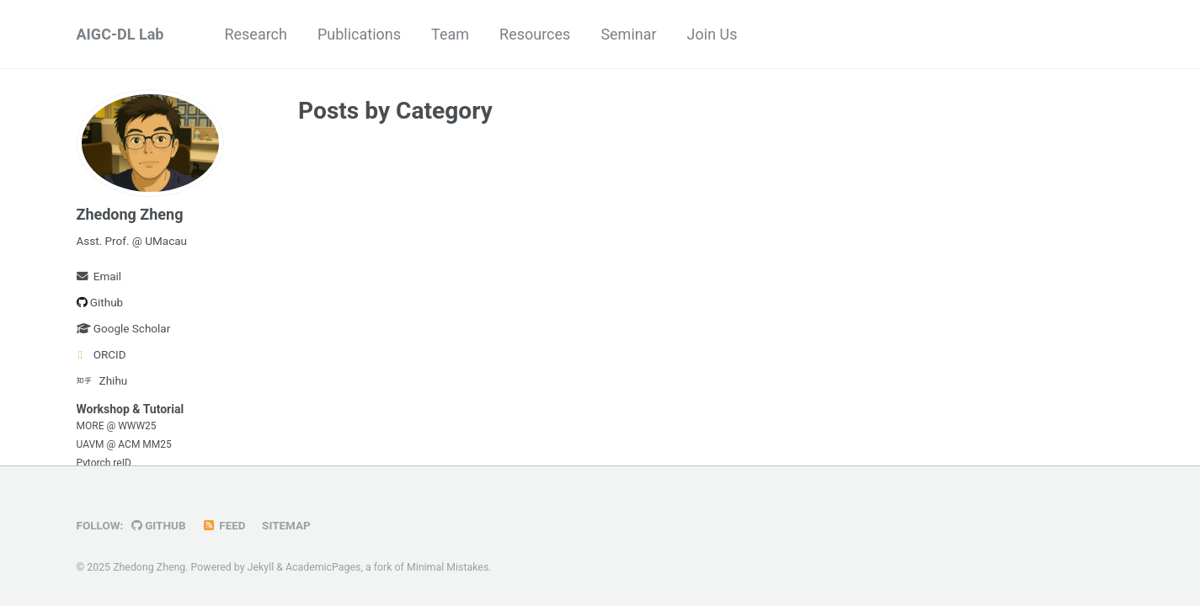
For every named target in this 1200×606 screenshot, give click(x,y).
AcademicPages (322, 567)
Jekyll (261, 567)
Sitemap (286, 525)
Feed (224, 525)
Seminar (628, 34)
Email (99, 276)
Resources (534, 34)
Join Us (712, 34)
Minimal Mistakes (447, 567)
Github (100, 302)
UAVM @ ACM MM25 (124, 444)
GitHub (158, 525)
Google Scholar (124, 328)
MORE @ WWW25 (117, 426)
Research (255, 34)
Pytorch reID (104, 463)
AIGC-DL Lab (120, 34)
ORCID (101, 354)
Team (450, 34)
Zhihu (102, 380)
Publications (359, 34)
